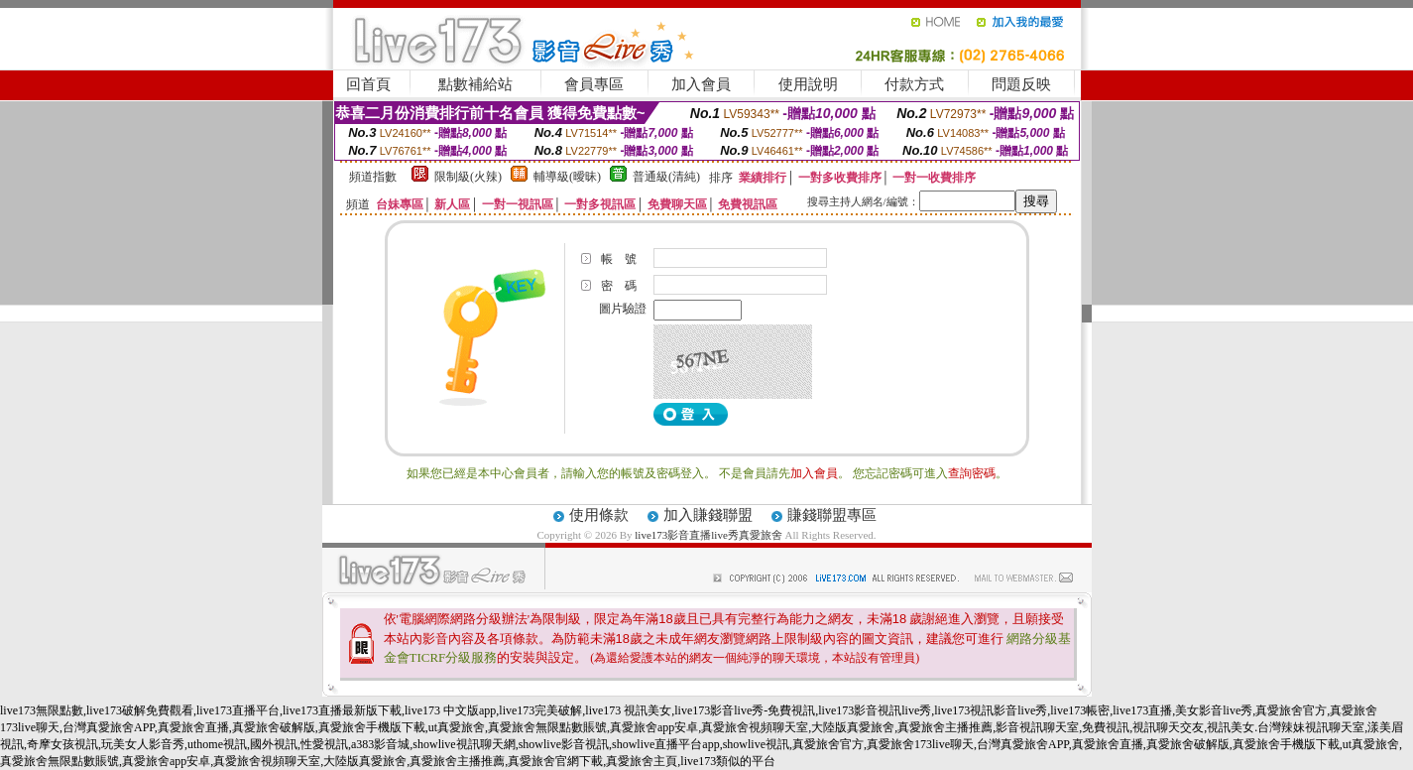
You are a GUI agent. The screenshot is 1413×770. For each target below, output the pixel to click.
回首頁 (368, 84)
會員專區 (594, 84)
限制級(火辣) (468, 177)
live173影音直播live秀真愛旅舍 (708, 535)
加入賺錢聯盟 (708, 515)
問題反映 (1021, 84)
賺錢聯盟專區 (832, 515)
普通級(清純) (666, 177)
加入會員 (701, 84)
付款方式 (914, 84)
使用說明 (808, 84)
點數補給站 (475, 84)
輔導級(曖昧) (567, 177)
